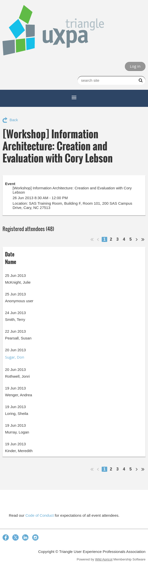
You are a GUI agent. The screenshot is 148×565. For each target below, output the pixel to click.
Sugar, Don (14, 357)
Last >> (142, 239)
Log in (135, 66)
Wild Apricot (104, 559)
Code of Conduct (39, 515)
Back (14, 120)
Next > (136, 239)
